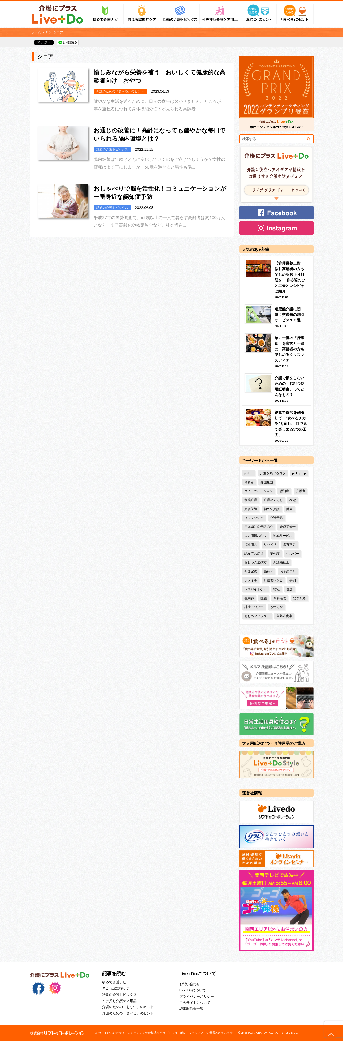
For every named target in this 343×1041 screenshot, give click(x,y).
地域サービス (282, 535)
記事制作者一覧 (191, 1008)
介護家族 (250, 571)
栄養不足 (289, 545)
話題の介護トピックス (119, 994)
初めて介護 (272, 509)
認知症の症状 (253, 554)
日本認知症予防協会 (258, 527)
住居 (289, 589)
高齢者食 (279, 598)
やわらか (276, 607)
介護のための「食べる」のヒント (128, 1013)
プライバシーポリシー (196, 996)
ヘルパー (292, 554)
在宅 (292, 500)
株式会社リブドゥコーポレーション (174, 1032)
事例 (292, 580)
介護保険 (250, 509)
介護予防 (276, 518)
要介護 (275, 554)
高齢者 (249, 482)
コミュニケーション (258, 491)
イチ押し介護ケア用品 (119, 1001)
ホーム (36, 32)
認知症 (284, 491)
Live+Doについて (192, 990)
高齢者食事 (284, 616)
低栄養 (249, 598)
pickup (248, 473)
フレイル (250, 580)
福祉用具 (250, 545)
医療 (263, 598)
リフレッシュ (253, 518)
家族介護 (250, 500)
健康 (289, 509)
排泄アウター (253, 607)
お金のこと (288, 571)
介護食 (300, 491)
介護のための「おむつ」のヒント (128, 1007)
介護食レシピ (273, 580)
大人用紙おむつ (255, 535)
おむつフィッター (257, 616)
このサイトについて (194, 1002)
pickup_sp (299, 473)
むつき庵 (299, 598)
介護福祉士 (281, 562)
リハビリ (270, 545)
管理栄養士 (288, 527)
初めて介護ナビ (114, 982)
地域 (276, 589)
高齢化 (268, 571)
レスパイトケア (255, 589)
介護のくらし (273, 500)
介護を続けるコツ (272, 473)
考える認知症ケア (116, 988)
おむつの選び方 (255, 562)
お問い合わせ (189, 984)
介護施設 (266, 482)
